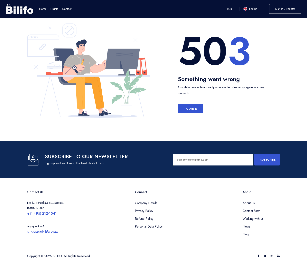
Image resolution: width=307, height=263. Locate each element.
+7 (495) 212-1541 (42, 213)
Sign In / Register (285, 9)
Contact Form (251, 211)
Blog (246, 234)
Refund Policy (144, 218)
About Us (249, 203)
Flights (54, 9)
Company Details (146, 203)
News (246, 226)
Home (43, 9)
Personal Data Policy (149, 226)
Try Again (190, 109)
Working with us (253, 218)
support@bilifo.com (42, 232)
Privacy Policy (144, 211)
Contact (66, 9)
